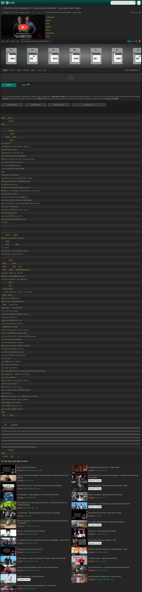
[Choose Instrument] (44, 70)
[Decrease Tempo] (2, 41)
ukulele (19, 70)
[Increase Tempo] (17, 41)
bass (40, 70)
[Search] (133, 3)
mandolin (26, 70)
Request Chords (95, 481)
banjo (33, 70)
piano (12, 70)
